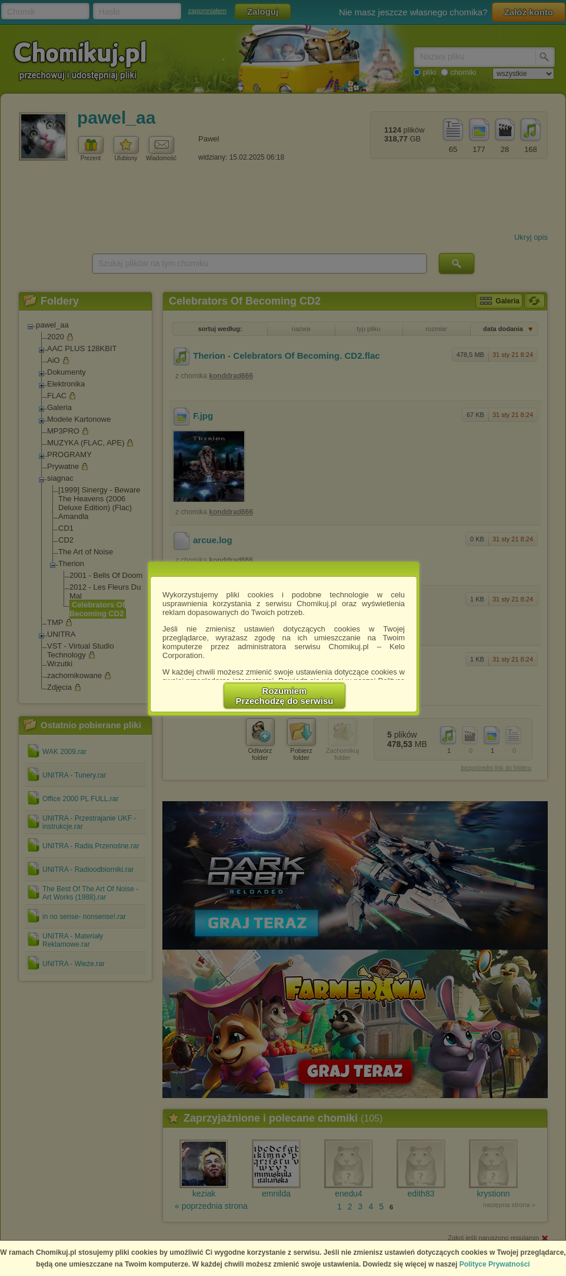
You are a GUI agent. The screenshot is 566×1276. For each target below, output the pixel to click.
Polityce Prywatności (495, 1264)
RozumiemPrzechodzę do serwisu (285, 696)
